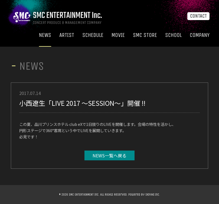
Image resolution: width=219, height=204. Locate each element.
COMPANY (200, 35)
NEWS (45, 35)
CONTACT (198, 16)
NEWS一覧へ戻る (109, 155)
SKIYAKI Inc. (152, 194)
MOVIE (118, 35)
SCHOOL (173, 35)
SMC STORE (145, 35)
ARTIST (66, 35)
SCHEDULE (92, 35)
